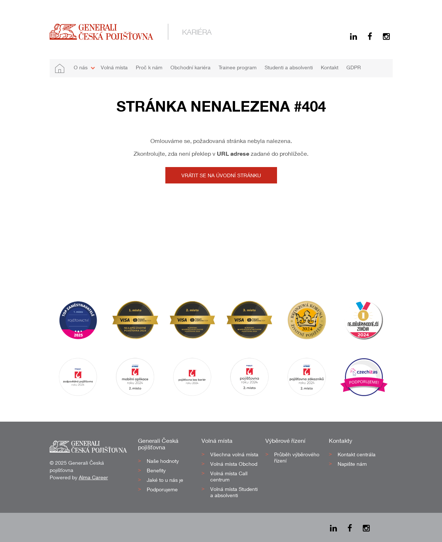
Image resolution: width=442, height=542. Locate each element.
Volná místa (114, 67)
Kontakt (329, 67)
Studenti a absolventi (289, 67)
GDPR (353, 67)
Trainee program (238, 67)
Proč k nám (149, 67)
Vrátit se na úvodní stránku (221, 175)
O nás (81, 67)
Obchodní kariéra (190, 67)
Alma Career (93, 477)
